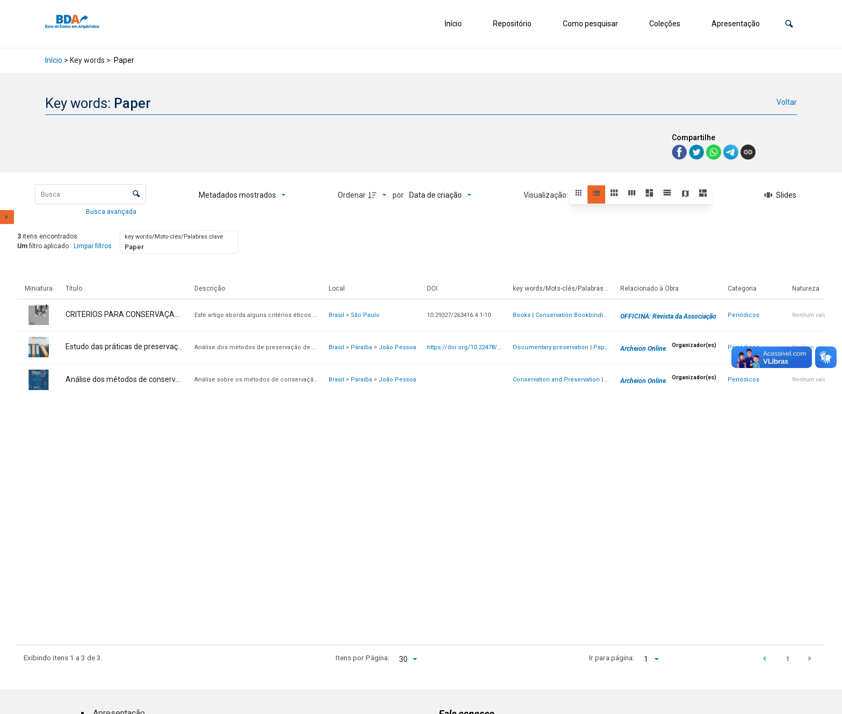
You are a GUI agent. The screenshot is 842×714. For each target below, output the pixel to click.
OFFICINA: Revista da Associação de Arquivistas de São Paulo (709, 316)
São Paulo (365, 315)
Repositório (512, 23)
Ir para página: (611, 657)
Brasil (336, 315)
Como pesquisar (590, 23)
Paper (602, 347)
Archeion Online (643, 348)
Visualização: (547, 195)
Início (453, 23)
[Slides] (780, 195)
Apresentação (736, 23)
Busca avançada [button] (112, 211)
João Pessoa (397, 347)
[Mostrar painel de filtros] (7, 217)
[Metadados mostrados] (242, 195)
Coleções (664, 23)
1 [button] (788, 658)
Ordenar (352, 195)
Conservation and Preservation (556, 379)
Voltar (786, 102)
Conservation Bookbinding (573, 315)
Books (522, 315)
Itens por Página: (362, 657)
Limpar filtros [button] (93, 246)
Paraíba (361, 347)
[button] (789, 23)
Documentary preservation (551, 347)
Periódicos (743, 315)
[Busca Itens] (90, 194)
